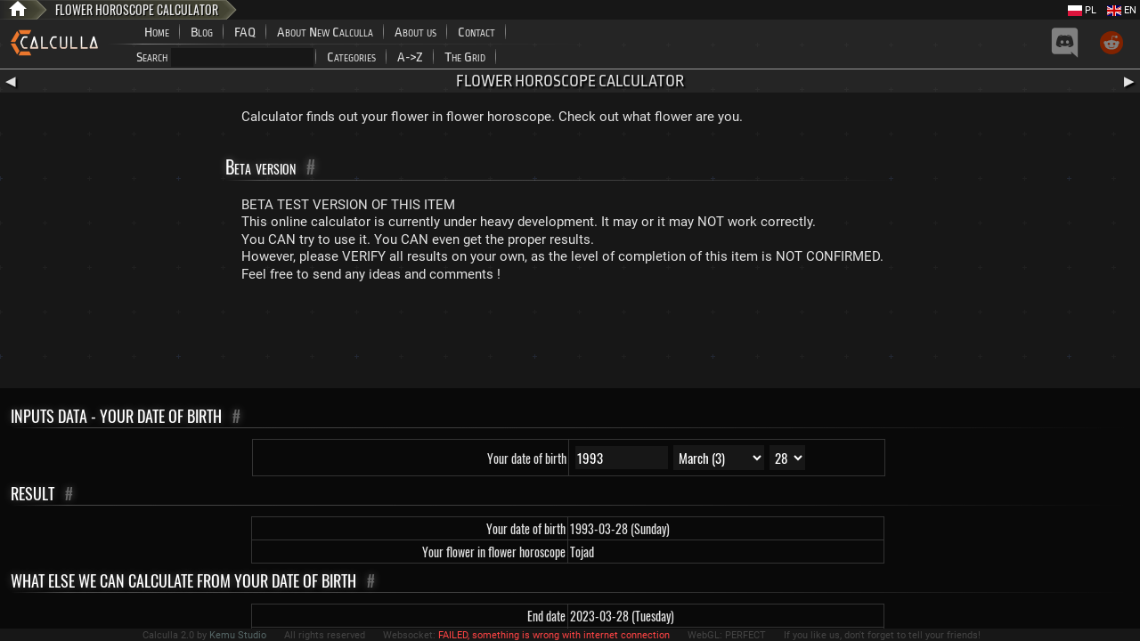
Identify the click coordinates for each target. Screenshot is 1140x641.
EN (1121, 10)
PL (1082, 10)
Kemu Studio (237, 635)
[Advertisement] (570, 339)
